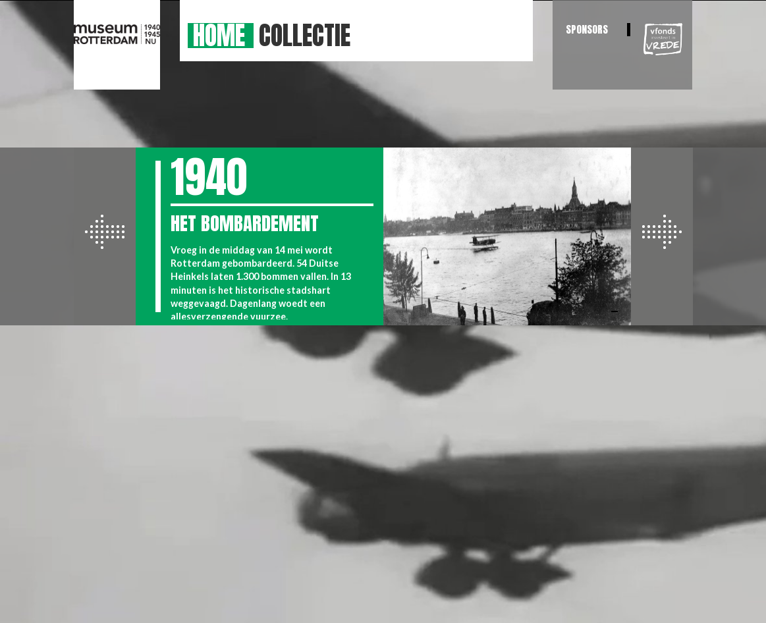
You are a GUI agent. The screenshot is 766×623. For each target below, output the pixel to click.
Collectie (304, 35)
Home (219, 35)
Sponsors (587, 29)
